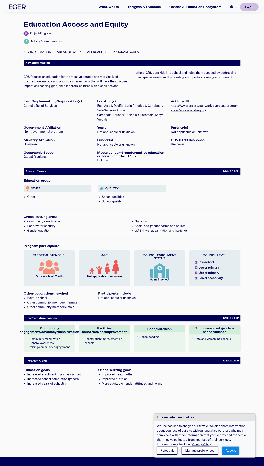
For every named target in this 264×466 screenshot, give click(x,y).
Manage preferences (199, 450)
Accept (231, 450)
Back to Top (231, 171)
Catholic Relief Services (40, 105)
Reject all (167, 450)
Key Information (37, 52)
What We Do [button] (109, 7)
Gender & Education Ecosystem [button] (195, 7)
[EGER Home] (17, 7)
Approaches (97, 52)
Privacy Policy (201, 444)
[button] (233, 7)
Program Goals (126, 52)
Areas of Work (69, 52)
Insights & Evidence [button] (144, 7)
